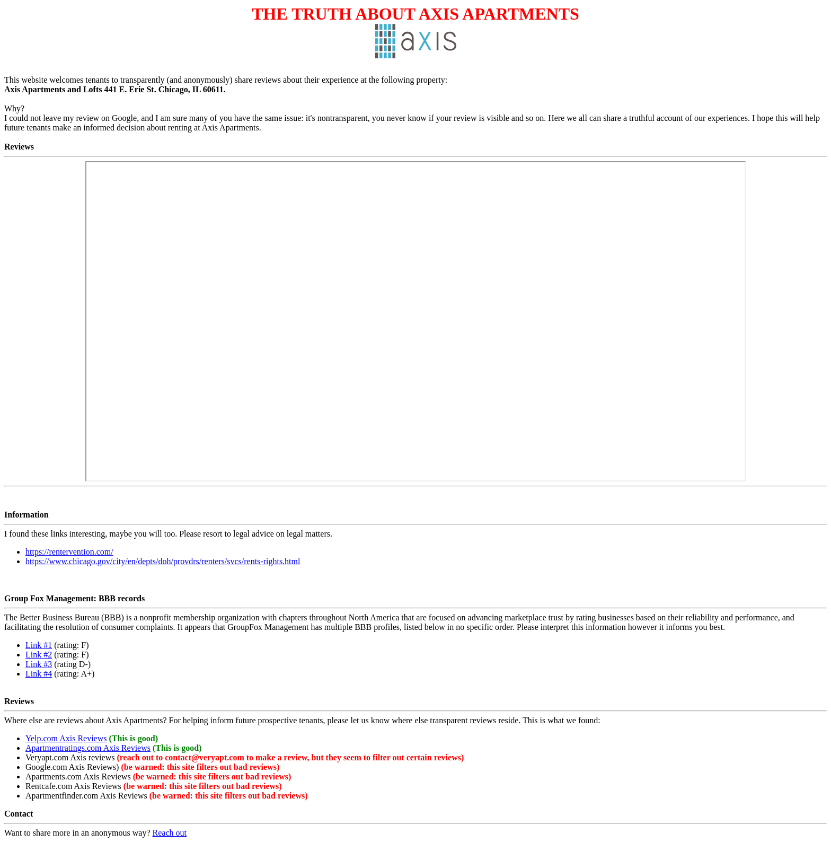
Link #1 (38, 645)
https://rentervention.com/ (69, 551)
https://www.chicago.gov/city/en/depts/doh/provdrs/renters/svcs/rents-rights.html (162, 561)
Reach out (170, 832)
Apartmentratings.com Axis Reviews (88, 747)
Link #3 (38, 664)
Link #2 (38, 654)
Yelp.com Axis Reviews (66, 738)
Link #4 (38, 673)
